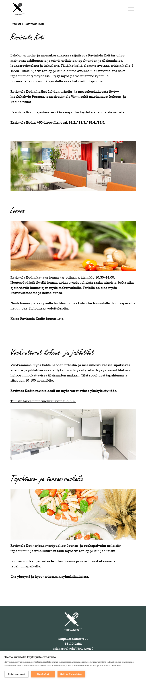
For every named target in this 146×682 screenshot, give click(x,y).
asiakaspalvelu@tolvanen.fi (73, 648)
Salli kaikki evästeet (71, 674)
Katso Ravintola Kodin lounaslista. (37, 319)
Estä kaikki (43, 674)
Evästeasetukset (16, 674)
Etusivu (16, 24)
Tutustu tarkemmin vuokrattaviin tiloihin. (43, 401)
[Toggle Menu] (131, 9)
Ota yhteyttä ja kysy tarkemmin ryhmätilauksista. (50, 576)
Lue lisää (117, 665)
